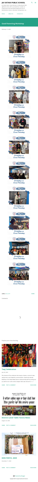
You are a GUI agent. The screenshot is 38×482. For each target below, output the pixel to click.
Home (3, 13)
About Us (11, 13)
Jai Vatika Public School (13, 2)
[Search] (32, 2)
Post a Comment (11, 385)
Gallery (8, 293)
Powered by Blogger (19, 476)
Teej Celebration (9, 369)
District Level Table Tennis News (16, 417)
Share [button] (33, 293)
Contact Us (20, 13)
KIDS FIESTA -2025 (9, 458)
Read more (33, 385)
